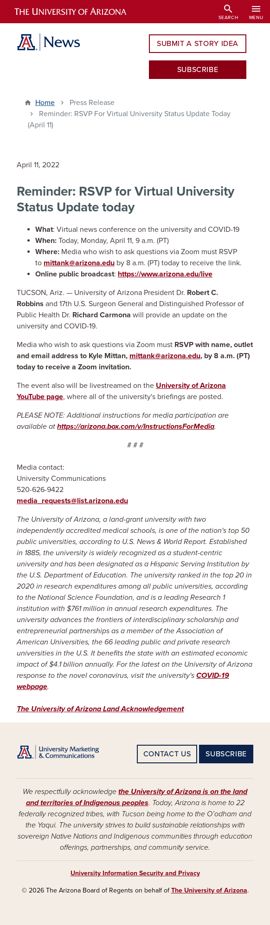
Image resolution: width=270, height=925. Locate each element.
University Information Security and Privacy (135, 873)
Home (45, 102)
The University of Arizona (209, 890)
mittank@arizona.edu (79, 263)
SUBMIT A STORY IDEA (197, 43)
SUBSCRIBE (198, 69)
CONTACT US (167, 754)
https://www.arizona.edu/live (165, 274)
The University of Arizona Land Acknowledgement (100, 709)
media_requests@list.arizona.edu (72, 500)
